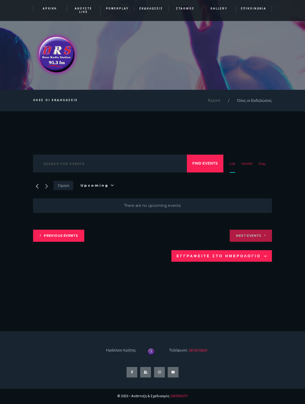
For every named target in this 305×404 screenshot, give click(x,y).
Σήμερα (63, 185)
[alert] (152, 206)
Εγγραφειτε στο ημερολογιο (219, 256)
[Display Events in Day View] (262, 164)
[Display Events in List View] (232, 164)
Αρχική (214, 100)
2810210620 (199, 350)
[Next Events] (46, 186)
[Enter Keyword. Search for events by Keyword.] (108, 164)
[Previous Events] (36, 186)
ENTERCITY (179, 396)
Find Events (205, 163)
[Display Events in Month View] (247, 164)
